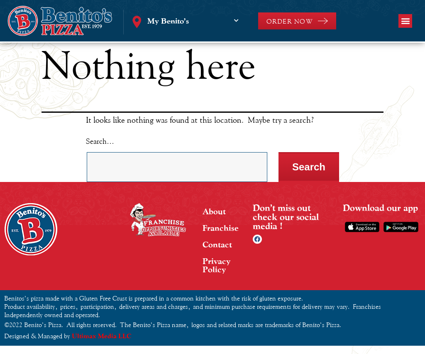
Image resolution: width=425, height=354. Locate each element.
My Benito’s (168, 20)
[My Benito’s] (236, 20)
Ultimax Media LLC (101, 336)
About (214, 211)
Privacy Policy (216, 265)
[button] (405, 21)
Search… (100, 141)
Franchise (221, 228)
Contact (217, 245)
